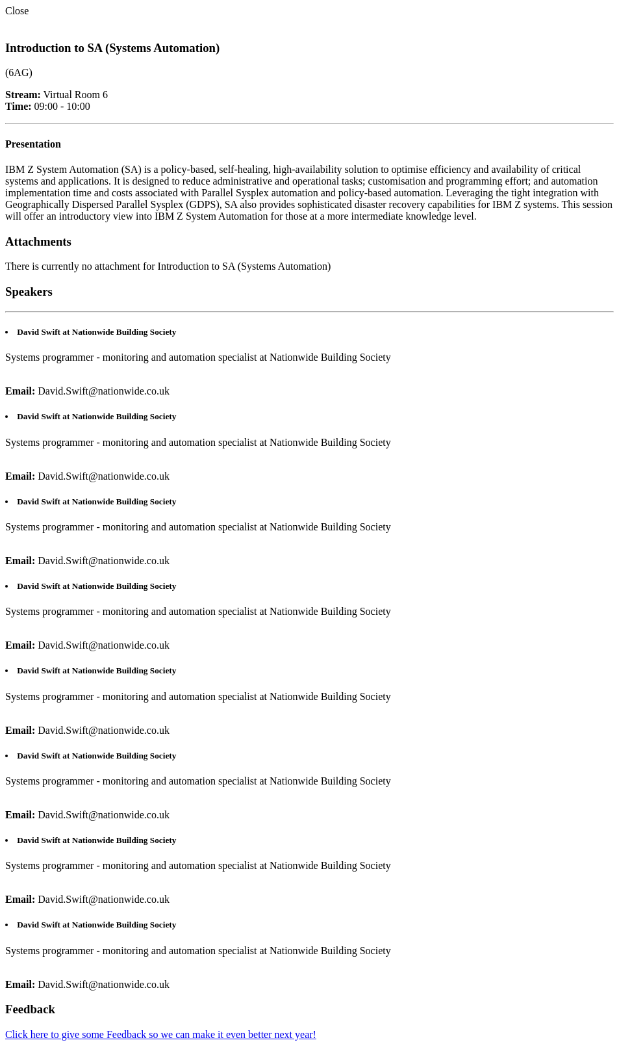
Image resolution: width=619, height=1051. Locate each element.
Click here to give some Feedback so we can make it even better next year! (160, 1034)
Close (17, 10)
